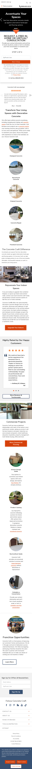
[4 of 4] (17, 28)
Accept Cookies (10, 762)
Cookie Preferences (16, 744)
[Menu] (30, 3)
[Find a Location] (6, 6)
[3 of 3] (18, 390)
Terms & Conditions (16, 736)
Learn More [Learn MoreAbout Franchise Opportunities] (9, 662)
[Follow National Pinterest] (14, 705)
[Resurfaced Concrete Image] (16, 168)
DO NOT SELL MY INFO (16, 741)
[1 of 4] (14, 28)
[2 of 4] (15, 28)
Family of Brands (16, 720)
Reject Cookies (22, 762)
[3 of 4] (16, 28)
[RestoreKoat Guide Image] (16, 544)
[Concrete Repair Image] (16, 213)
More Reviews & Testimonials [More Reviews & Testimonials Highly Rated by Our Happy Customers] (16, 396)
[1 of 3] (13, 390)
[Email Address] (16, 682)
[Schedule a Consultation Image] (16, 582)
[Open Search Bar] (27, 3)
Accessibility (16, 738)
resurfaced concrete (16, 531)
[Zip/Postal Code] (16, 57)
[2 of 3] (16, 390)
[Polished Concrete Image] (16, 235)
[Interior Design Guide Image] (16, 460)
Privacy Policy (17, 75)
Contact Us (16, 711)
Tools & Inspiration (16, 724)
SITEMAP (5, 728)
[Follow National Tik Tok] (25, 705)
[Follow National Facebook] (6, 705)
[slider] (16, 20)
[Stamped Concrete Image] (16, 146)
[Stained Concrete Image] (16, 191)
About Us (16, 716)
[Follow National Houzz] (18, 705)
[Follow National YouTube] (21, 705)
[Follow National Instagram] (10, 705)
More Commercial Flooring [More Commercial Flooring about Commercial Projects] (16, 443)
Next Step (16, 62)
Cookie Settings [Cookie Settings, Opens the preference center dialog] (16, 766)
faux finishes (15, 483)
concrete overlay (24, 126)
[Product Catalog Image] (16, 498)
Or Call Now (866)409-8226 (16, 78)
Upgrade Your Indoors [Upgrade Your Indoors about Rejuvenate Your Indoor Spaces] (16, 328)
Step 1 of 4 (17, 52)
